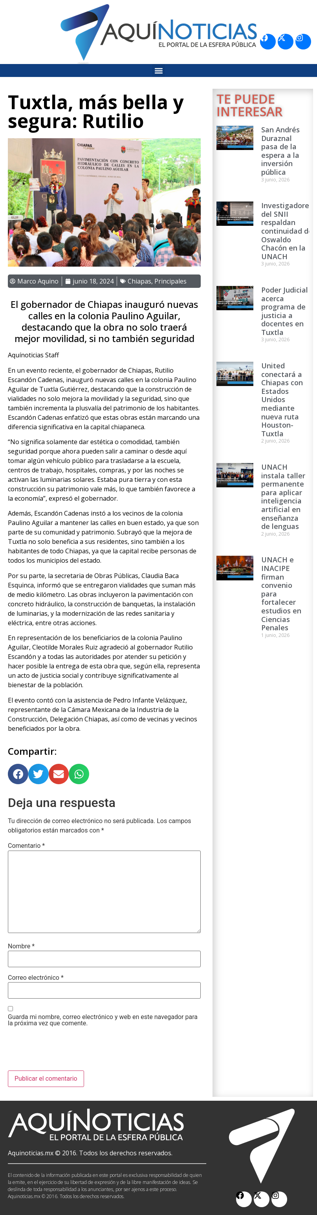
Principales (170, 281)
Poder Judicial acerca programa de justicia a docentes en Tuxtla (284, 311)
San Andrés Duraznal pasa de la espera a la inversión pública (280, 151)
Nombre (21, 946)
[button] (158, 70)
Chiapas (139, 281)
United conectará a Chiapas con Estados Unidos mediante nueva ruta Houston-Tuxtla (282, 399)
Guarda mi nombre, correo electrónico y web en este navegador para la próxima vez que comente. (103, 1020)
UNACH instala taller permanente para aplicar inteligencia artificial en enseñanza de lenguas (283, 496)
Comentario (26, 846)
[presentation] (67, 1051)
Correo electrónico (36, 978)
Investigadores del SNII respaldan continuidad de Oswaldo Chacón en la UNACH (287, 231)
